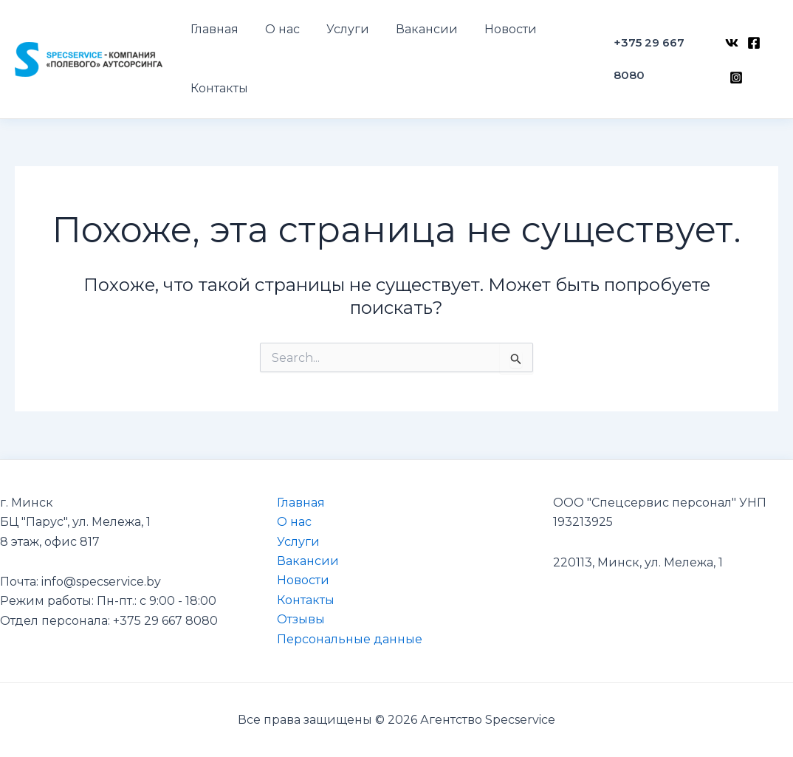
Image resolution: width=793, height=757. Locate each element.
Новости (303, 580)
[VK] (730, 49)
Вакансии (308, 561)
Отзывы (301, 619)
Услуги (298, 542)
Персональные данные (349, 639)
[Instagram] (734, 69)
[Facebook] (752, 49)
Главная (301, 503)
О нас (294, 522)
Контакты (305, 600)
